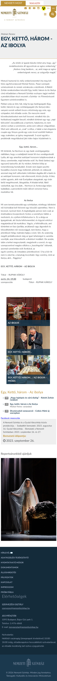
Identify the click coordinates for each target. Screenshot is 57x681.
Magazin (35, 3)
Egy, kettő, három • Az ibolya (24, 404)
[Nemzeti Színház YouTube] (34, 8)
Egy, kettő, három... (20, 352)
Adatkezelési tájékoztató (15, 558)
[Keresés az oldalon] (52, 14)
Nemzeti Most (13, 3)
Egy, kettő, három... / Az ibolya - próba (27, 379)
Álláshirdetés (8, 573)
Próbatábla (7, 592)
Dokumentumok (9, 568)
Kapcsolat (6, 582)
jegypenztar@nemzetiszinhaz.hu (23, 627)
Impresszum (7, 587)
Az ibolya (13, 323)
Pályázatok (7, 577)
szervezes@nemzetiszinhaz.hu (16, 608)
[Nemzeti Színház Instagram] (38, 8)
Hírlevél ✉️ (7, 553)
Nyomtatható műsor (12, 563)
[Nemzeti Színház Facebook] (30, 8)
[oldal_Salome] (28, 499)
